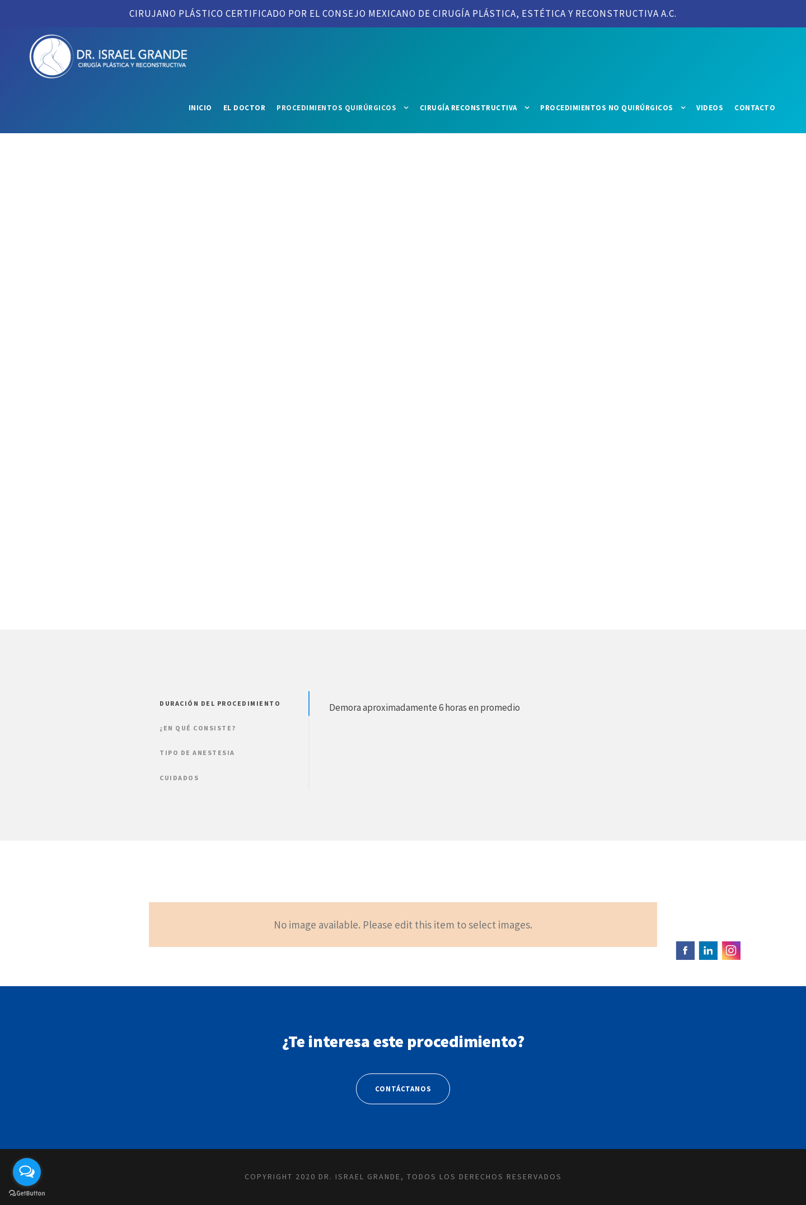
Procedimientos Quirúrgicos (336, 107)
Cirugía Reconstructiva (468, 107)
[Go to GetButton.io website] (27, 1193)
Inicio (200, 107)
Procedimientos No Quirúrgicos (606, 107)
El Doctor (244, 107)
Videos (709, 107)
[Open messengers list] (27, 1172)
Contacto (754, 107)
